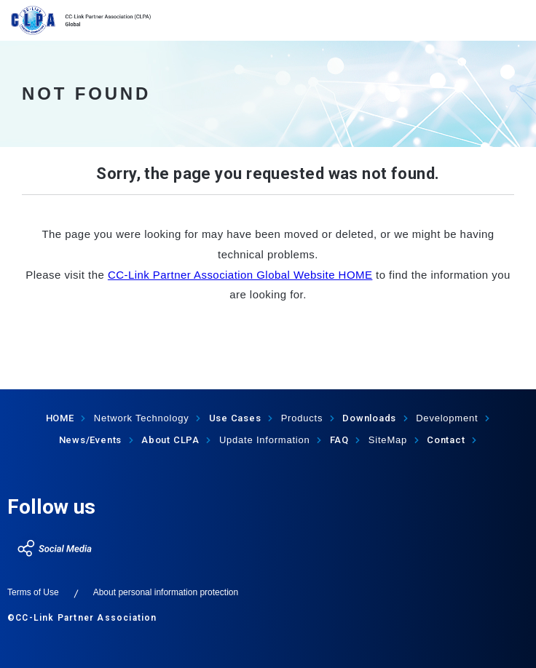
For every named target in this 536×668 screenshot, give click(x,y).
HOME (60, 418)
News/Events (90, 439)
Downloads (369, 418)
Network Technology (141, 418)
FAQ (339, 439)
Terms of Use (33, 592)
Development (447, 418)
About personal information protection (165, 592)
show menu (516, 20)
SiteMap (387, 439)
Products (302, 418)
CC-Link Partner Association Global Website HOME (240, 275)
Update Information (264, 439)
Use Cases (235, 418)
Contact (446, 439)
